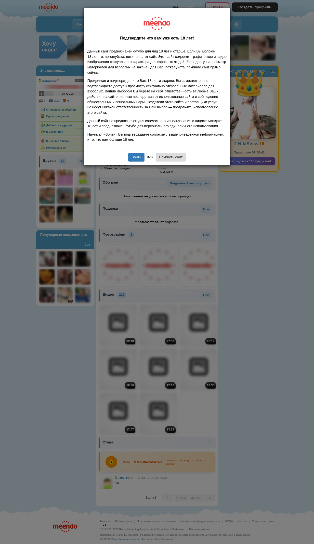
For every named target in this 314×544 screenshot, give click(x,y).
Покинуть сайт (171, 157)
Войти (136, 157)
